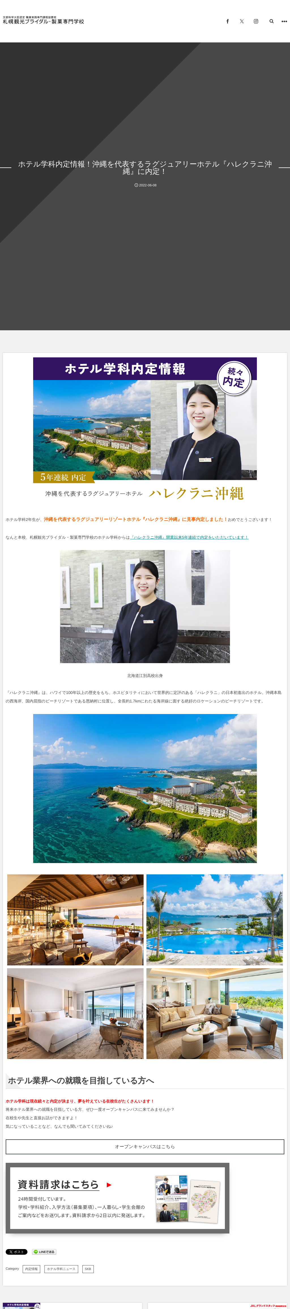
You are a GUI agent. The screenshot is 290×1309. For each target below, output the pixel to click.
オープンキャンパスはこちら (145, 1146)
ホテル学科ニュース (61, 1269)
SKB (88, 1269)
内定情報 (31, 1269)
